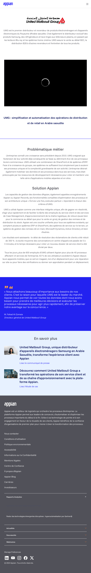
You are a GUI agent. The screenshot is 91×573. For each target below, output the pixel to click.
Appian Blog (10, 476)
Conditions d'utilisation (15, 439)
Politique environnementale (17, 444)
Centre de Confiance (14, 466)
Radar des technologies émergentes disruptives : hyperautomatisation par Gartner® (39, 516)
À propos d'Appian (12, 471)
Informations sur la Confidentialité (20, 455)
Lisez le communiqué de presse (35, 363)
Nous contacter (11, 433)
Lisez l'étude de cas (29, 386)
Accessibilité (10, 449)
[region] (45, 83)
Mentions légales (12, 460)
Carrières (8, 482)
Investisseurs (10, 487)
